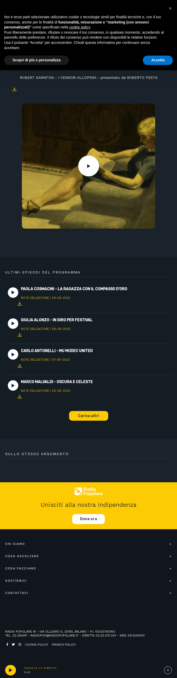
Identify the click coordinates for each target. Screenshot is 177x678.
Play (88, 166)
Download (14, 89)
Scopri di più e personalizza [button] (36, 60)
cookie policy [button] (79, 27)
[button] (170, 8)
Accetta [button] (157, 60)
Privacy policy (64, 644)
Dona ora (88, 519)
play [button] (10, 670)
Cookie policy (36, 644)
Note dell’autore (35, 298)
